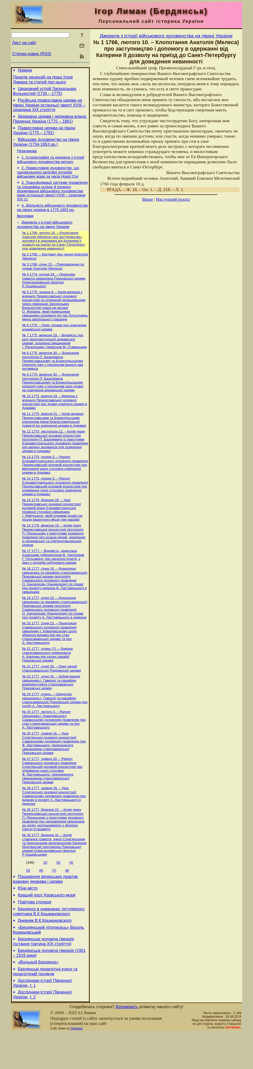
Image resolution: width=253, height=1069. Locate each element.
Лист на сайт (24, 43)
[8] (67, 897)
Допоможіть (126, 1043)
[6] (41, 897)
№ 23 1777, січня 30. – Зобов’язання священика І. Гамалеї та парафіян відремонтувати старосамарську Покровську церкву (51, 705)
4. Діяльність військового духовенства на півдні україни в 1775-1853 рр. (52, 217)
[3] (58, 889)
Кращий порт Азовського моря (46, 923)
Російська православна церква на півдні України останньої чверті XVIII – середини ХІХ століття (49, 108)
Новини (25, 71)
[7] (54, 897)
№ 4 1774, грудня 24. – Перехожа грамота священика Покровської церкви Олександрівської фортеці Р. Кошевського (53, 293)
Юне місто (28, 916)
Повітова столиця (34, 931)
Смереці (76, 1064)
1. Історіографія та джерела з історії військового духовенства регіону (50, 166)
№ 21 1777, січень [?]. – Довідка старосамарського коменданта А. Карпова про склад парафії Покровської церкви (47, 676)
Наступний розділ (173, 199)
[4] (71, 889)
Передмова (27, 157)
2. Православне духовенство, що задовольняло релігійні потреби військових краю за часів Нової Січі (48, 180)
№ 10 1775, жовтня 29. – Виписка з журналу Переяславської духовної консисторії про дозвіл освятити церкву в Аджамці (54, 418)
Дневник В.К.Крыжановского (44, 951)
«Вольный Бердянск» (38, 996)
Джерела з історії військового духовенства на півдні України (45, 235)
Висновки (25, 226)
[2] (45, 889)
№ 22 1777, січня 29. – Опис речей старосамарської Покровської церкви (51, 690)
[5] (28, 897)
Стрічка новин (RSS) (31, 54)
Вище (147, 199)
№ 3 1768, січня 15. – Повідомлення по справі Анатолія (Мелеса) (53, 279)
